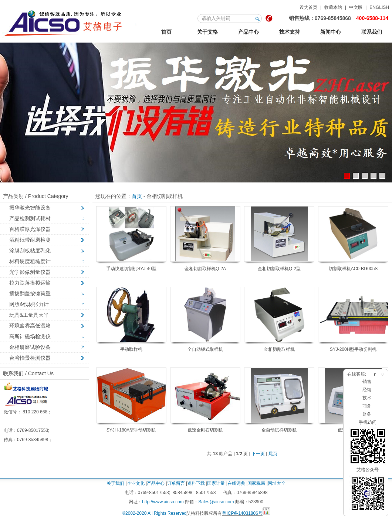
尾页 (272, 453)
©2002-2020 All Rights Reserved (154, 513)
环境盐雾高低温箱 (30, 326)
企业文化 (136, 483)
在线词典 (236, 483)
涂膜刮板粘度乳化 (30, 251)
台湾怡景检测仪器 (30, 358)
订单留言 (176, 483)
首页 (166, 32)
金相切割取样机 (279, 349)
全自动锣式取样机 (205, 349)
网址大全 (276, 483)
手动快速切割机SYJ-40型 (131, 268)
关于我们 (115, 483)
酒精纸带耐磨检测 (30, 240)
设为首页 (308, 7)
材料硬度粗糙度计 (30, 261)
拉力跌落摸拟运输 (30, 283)
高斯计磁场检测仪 (30, 336)
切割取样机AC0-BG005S (353, 268)
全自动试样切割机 (279, 430)
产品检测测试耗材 (30, 218)
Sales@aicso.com (216, 501)
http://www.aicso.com (163, 501)
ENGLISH (379, 7)
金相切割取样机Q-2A (205, 268)
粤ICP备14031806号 (242, 513)
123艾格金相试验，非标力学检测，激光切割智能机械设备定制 (70, 22)
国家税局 (256, 483)
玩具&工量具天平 (29, 315)
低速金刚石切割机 (205, 430)
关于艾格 (207, 32)
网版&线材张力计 (29, 304)
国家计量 (216, 483)
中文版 (355, 7)
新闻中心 (330, 32)
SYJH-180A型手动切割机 (131, 430)
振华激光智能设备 (30, 208)
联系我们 (371, 32)
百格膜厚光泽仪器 (30, 229)
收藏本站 (333, 7)
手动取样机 (131, 349)
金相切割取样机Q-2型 (279, 268)
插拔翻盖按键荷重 (30, 293)
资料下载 (196, 483)
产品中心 (248, 32)
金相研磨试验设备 (30, 347)
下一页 (258, 453)
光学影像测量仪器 (30, 272)
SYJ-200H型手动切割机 (353, 349)
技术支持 (289, 32)
